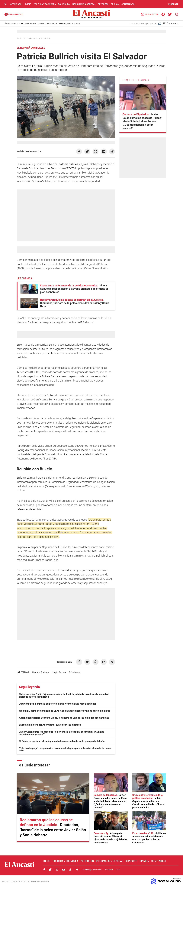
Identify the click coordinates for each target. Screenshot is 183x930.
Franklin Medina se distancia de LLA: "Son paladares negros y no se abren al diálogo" (65, 710)
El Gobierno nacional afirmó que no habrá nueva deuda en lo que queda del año (62, 741)
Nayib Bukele (59, 672)
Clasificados (51, 23)
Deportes (103, 4)
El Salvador (75, 672)
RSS (118, 870)
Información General (84, 4)
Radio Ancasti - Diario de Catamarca (13, 14)
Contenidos (127, 4)
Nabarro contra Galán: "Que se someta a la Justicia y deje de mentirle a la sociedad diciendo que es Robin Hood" (64, 695)
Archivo (40, 23)
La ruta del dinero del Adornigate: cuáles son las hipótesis (50, 724)
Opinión (115, 4)
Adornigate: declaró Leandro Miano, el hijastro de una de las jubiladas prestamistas (64, 717)
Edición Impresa (28, 23)
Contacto (76, 23)
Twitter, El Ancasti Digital (50, 869)
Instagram (56, 869)
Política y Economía (44, 4)
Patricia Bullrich (40, 672)
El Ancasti (22, 38)
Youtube (63, 869)
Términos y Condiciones (92, 870)
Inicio (28, 4)
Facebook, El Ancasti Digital (44, 869)
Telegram (77, 869)
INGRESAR (173, 4)
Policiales (64, 4)
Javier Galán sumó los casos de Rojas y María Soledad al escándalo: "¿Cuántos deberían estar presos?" (61, 733)
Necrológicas (65, 23)
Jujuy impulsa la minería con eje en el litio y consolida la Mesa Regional (57, 703)
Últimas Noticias (12, 23)
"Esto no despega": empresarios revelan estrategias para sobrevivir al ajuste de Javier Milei (65, 749)
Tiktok (70, 869)
